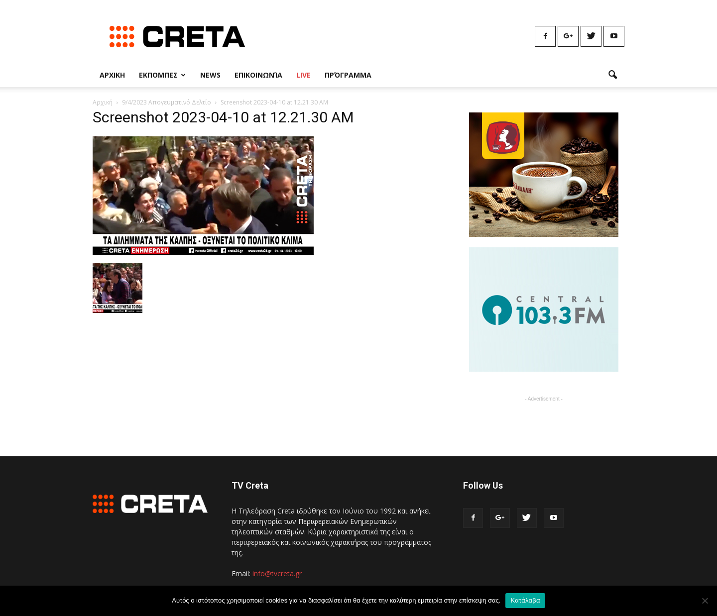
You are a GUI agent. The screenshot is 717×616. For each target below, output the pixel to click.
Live (303, 75)
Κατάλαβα (525, 600)
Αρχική (103, 102)
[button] (612, 75)
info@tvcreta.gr (277, 573)
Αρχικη (112, 75)
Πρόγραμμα (348, 75)
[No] (705, 601)
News (210, 75)
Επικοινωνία (258, 75)
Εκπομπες (162, 75)
